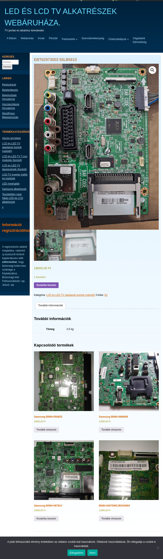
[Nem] (158, 548)
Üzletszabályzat (117, 38)
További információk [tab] (50, 305)
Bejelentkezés (10, 89)
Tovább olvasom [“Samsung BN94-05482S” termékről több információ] (46, 429)
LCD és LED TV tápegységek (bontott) (14, 167)
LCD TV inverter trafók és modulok (14, 176)
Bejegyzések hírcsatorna (9, 97)
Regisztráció (9, 84)
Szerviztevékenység (93, 38)
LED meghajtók (11, 183)
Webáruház (27, 38)
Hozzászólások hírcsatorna (10, 106)
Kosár (41, 38)
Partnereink (68, 38)
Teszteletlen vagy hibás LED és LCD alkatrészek (12, 198)
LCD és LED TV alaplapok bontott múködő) (70, 295)
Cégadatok (139, 38)
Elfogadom (76, 552)
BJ (106, 295)
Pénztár (53, 38)
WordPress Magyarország (10, 115)
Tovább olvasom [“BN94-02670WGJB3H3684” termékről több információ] (111, 518)
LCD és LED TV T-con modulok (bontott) (14, 158)
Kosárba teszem (46, 285)
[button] (152, 70)
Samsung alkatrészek (14, 189)
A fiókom (12, 38)
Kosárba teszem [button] (46, 518)
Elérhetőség (139, 42)
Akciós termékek (11, 138)
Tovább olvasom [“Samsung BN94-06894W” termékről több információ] (111, 429)
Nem (93, 552)
